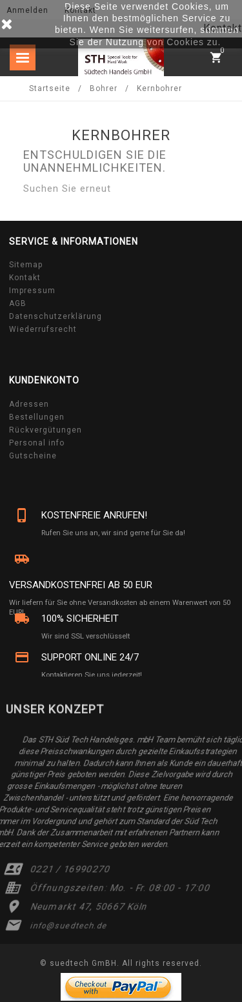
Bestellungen (37, 417)
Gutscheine (33, 455)
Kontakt (25, 277)
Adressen (29, 404)
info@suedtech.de (69, 925)
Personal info (37, 442)
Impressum (32, 290)
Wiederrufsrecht (43, 329)
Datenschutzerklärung (55, 316)
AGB (17, 303)
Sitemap (26, 264)
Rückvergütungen (45, 430)
